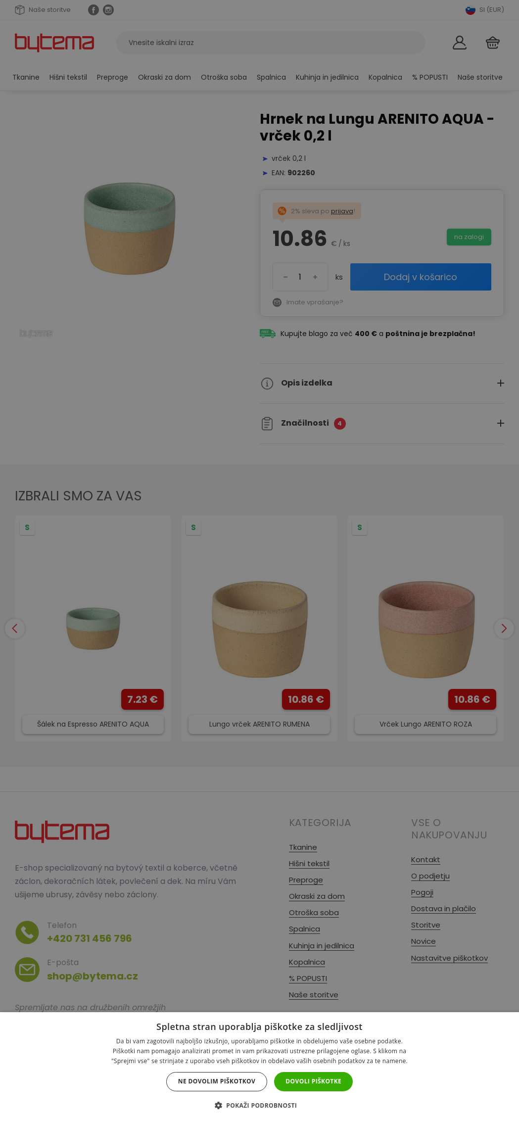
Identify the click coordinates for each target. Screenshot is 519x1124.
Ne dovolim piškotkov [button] (216, 1081)
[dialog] (259, 562)
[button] (259, 1105)
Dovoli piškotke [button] (313, 1081)
